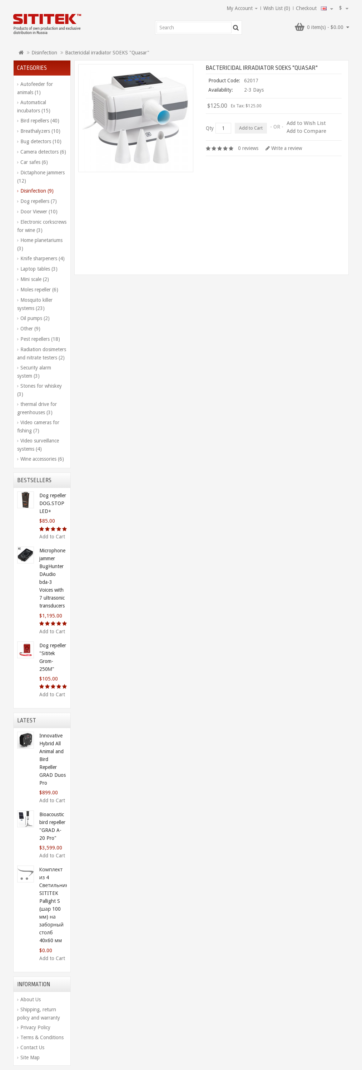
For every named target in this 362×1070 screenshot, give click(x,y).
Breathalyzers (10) (40, 131)
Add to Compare (306, 131)
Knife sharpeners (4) (42, 258)
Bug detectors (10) (40, 141)
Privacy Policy (35, 1027)
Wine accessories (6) (42, 459)
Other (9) (30, 328)
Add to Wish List (306, 123)
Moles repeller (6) (39, 289)
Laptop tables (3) (39, 269)
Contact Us (32, 1047)
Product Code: (224, 80)
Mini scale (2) (34, 279)
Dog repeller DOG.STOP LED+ (52, 503)
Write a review (284, 148)
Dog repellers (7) (38, 201)
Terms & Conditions (42, 1037)
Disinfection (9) (37, 191)
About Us (30, 999)
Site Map (30, 1057)
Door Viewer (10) (39, 211)
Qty (210, 128)
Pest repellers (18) (40, 339)
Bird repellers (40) (39, 121)
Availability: (220, 90)
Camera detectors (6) (43, 152)
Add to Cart (52, 536)
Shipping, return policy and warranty (38, 1014)
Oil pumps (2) (35, 318)
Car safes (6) (34, 162)
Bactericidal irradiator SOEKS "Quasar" (107, 52)
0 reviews (248, 148)
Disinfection (44, 52)
